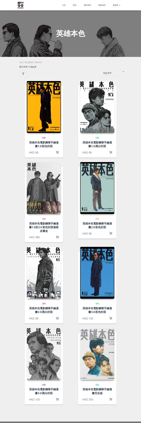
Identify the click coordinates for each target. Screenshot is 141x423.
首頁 (21, 62)
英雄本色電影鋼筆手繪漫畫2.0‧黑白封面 (44, 310)
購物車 (116, 5)
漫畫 (44, 137)
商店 (75, 5)
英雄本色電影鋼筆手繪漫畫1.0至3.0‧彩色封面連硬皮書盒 (44, 227)
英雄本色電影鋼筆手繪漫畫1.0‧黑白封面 (97, 144)
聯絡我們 (102, 5)
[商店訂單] (112, 73)
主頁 (64, 5)
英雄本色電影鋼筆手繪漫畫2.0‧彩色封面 (97, 225)
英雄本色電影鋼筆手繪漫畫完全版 (97, 391)
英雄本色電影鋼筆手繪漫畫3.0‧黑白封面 (44, 391)
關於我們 (87, 5)
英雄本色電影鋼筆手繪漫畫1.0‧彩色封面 (44, 144)
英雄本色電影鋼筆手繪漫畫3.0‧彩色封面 (97, 310)
